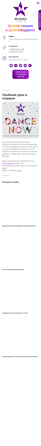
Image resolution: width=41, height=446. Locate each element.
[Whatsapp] (11, 65)
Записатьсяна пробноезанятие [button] (20, 74)
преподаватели (9, 163)
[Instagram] (20, 65)
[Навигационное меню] (38, 3)
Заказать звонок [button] (40, 20)
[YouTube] (25, 65)
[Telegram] (15, 65)
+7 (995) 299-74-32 (16, 52)
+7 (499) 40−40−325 (16, 49)
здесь (4, 168)
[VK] (30, 65)
